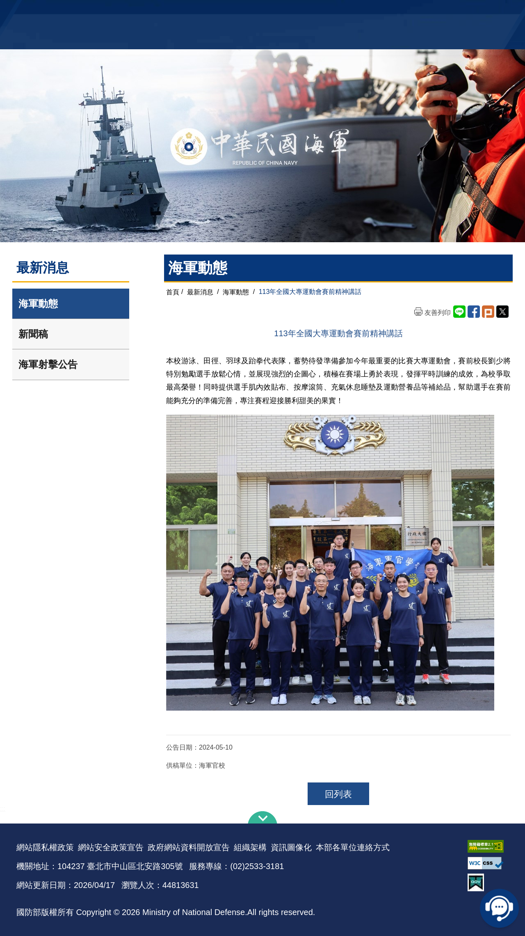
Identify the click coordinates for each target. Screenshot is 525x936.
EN (279, 10)
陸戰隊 (462, 10)
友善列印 (438, 312)
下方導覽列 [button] (262, 817)
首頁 (172, 291)
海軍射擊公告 (48, 364)
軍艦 (415, 10)
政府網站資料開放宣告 (189, 847)
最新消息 (200, 291)
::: (2, 808)
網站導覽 (260, 10)
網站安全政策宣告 (111, 847)
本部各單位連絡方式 (353, 847)
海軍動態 (38, 303)
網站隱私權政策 (45, 847)
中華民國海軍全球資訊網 (141, 11)
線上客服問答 (500, 907)
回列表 (338, 794)
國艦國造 (437, 10)
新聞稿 (33, 334)
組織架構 (250, 847)
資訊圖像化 (291, 847)
